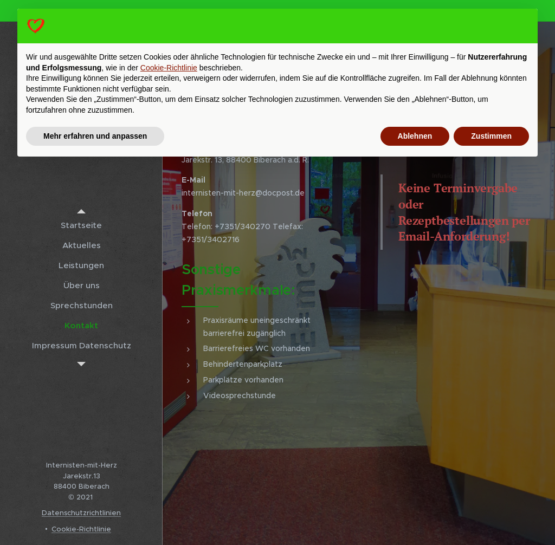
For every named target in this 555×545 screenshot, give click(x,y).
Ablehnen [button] (415, 136)
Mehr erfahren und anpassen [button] (95, 136)
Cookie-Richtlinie (81, 529)
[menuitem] (81, 225)
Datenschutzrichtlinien (81, 512)
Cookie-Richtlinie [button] (168, 67)
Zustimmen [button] (491, 136)
